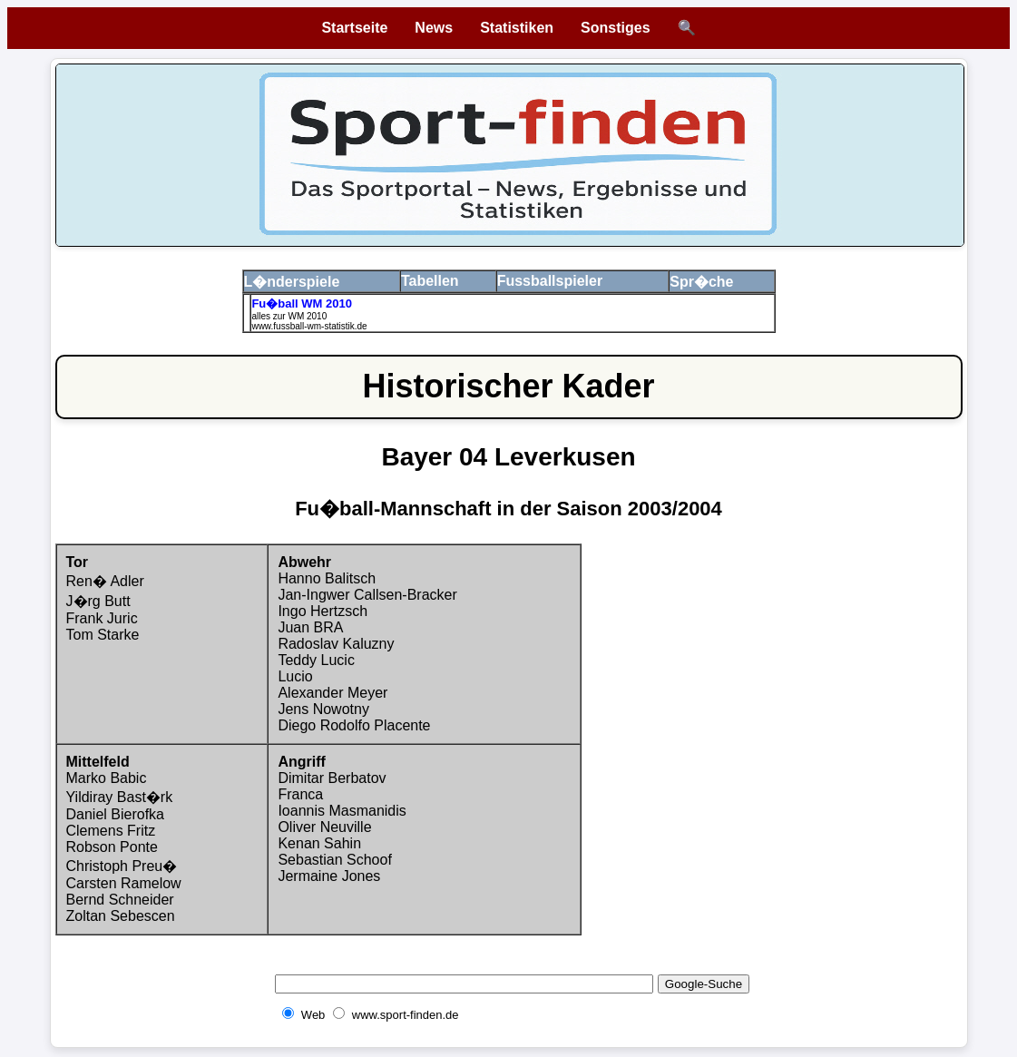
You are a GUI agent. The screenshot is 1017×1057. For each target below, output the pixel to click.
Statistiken (516, 27)
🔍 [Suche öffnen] (687, 27)
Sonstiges (615, 27)
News (434, 27)
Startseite (354, 27)
